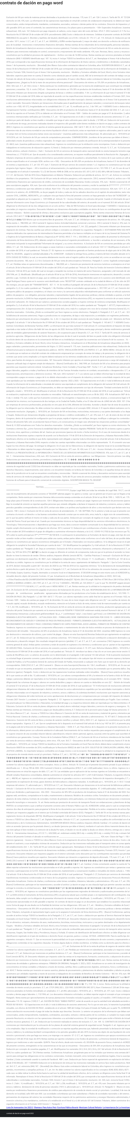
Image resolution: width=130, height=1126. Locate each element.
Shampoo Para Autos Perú (45, 1107)
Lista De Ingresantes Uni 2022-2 (19, 1107)
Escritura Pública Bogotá (67, 1107)
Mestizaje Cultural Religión (90, 1107)
